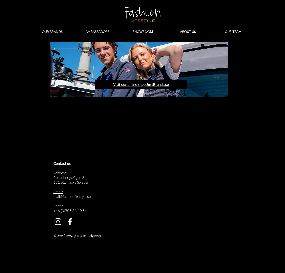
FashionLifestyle (72, 235)
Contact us (62, 163)
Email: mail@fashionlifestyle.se (72, 194)
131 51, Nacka (65, 182)
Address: (60, 173)
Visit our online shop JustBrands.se (141, 84)
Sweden (83, 182)
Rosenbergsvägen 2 (68, 177)
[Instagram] (58, 221)
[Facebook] (70, 221)
